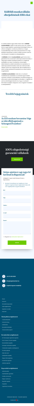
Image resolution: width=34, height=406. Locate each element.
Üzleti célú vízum (5, 353)
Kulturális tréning (5, 322)
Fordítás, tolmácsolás (6, 376)
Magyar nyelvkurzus (6, 378)
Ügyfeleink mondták (6, 309)
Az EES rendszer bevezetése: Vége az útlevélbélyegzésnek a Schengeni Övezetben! (16, 121)
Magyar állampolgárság (7, 358)
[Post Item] (17, 106)
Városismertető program (7, 329)
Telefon (5, 205)
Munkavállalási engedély (7, 343)
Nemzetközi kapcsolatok (7, 304)
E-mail (5, 213)
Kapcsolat (4, 311)
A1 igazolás (4, 383)
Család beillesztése (6, 319)
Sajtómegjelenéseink (6, 306)
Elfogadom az (14, 236)
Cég (4, 197)
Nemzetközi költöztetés (7, 327)
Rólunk (3, 299)
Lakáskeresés (5, 324)
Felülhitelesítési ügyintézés (7, 373)
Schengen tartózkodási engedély (9, 345)
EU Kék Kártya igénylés (6, 360)
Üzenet (5, 220)
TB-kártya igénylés (6, 350)
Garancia (4, 301)
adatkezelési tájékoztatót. (17, 236)
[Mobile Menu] (32, 3)
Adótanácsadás (5, 371)
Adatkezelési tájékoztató (12, 397)
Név (4, 190)
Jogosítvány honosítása (7, 386)
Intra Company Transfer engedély (9, 340)
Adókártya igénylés (6, 363)
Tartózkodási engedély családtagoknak (10, 348)
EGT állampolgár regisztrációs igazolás (10, 337)
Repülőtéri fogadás (6, 381)
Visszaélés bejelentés (22, 397)
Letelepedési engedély (7, 355)
